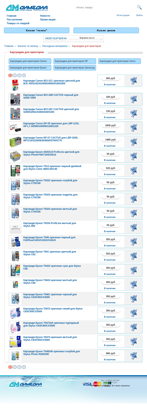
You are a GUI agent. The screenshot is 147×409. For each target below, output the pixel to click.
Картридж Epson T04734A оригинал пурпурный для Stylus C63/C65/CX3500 (51, 324)
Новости (45, 15)
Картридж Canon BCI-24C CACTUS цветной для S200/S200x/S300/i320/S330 (51, 110)
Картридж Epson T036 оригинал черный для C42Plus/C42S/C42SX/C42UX (49, 239)
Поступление (14, 19)
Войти (139, 15)
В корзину (134, 80)
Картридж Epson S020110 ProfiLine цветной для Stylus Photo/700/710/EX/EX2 (51, 153)
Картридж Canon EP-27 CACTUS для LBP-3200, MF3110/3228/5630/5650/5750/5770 (50, 139)
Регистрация (123, 15)
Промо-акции (48, 19)
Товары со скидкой (18, 23)
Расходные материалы (55, 46)
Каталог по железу (28, 46)
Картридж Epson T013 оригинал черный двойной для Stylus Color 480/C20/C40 (52, 167)
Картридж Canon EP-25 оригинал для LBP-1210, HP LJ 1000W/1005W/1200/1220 (51, 125)
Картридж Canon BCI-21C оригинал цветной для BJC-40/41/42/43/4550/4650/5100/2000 (51, 82)
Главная (11, 15)
